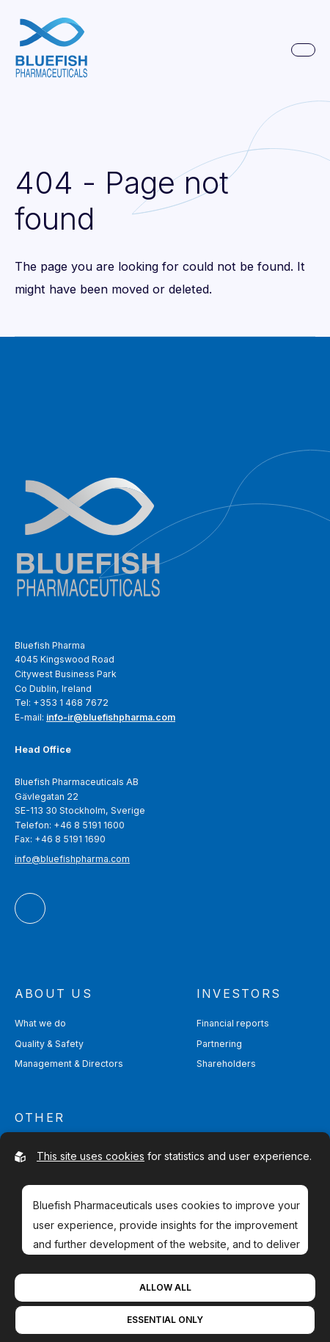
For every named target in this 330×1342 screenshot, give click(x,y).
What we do (40, 1023)
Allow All (165, 1287)
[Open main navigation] (303, 49)
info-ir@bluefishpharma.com (110, 717)
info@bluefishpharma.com (72, 858)
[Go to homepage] (51, 50)
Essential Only (165, 1319)
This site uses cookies (90, 1156)
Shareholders (226, 1063)
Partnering (219, 1043)
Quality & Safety (49, 1043)
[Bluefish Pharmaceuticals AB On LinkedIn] (30, 908)
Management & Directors (69, 1063)
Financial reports (233, 1023)
